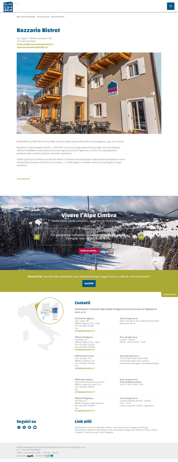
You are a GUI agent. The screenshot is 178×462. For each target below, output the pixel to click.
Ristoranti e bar (43, 17)
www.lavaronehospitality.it (32, 47)
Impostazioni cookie (33, 453)
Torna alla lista (23, 179)
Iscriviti (89, 283)
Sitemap (46, 453)
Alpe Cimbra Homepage (26, 17)
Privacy (55, 453)
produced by (25, 456)
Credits (19, 453)
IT (16, 4)
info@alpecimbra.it (85, 331)
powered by (44, 456)
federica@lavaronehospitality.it (35, 44)
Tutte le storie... (89, 251)
